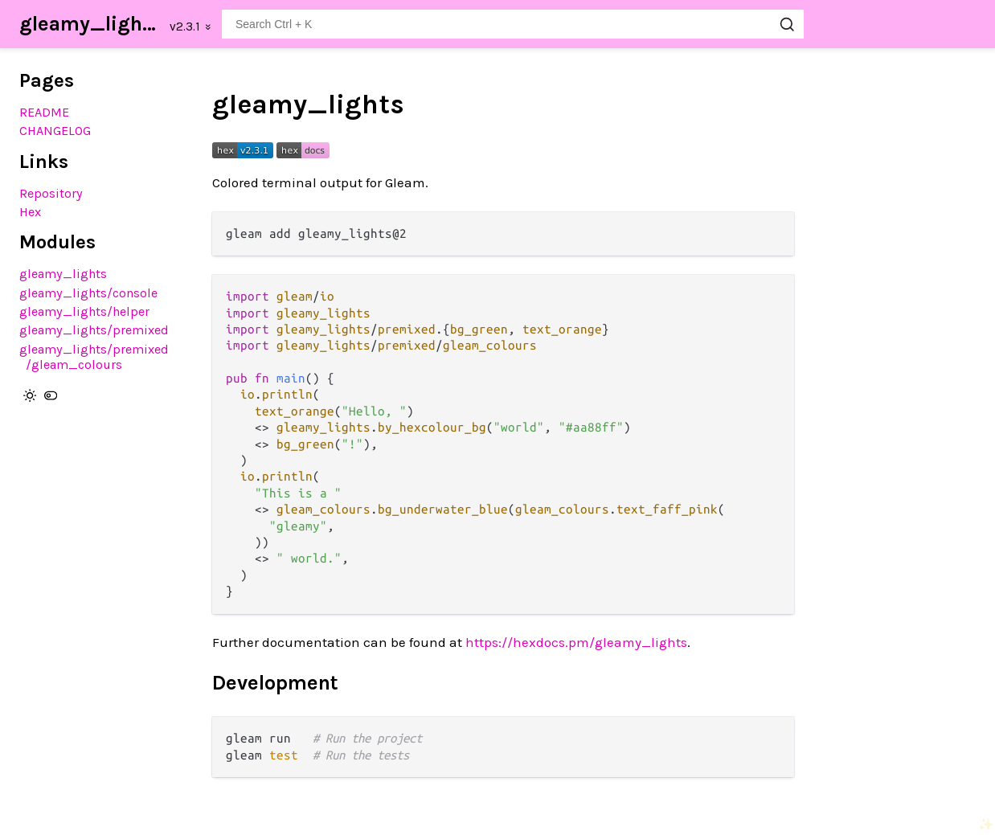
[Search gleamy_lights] (513, 24)
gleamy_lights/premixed (94, 330)
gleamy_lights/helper (84, 311)
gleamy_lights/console (88, 293)
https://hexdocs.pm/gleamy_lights (576, 642)
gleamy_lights (89, 23)
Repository (51, 193)
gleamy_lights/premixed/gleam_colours (94, 357)
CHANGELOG (55, 130)
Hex (30, 211)
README (44, 112)
